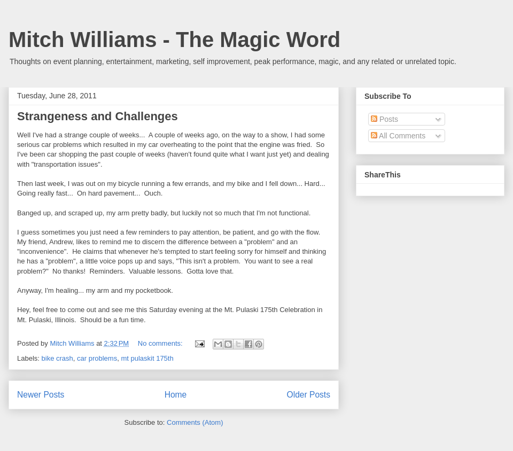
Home (176, 394)
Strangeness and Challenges (97, 116)
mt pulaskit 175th (147, 358)
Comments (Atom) (195, 422)
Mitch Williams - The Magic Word (174, 39)
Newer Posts (40, 394)
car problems (97, 358)
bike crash (57, 358)
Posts (384, 119)
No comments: (161, 343)
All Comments (398, 135)
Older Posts (308, 394)
